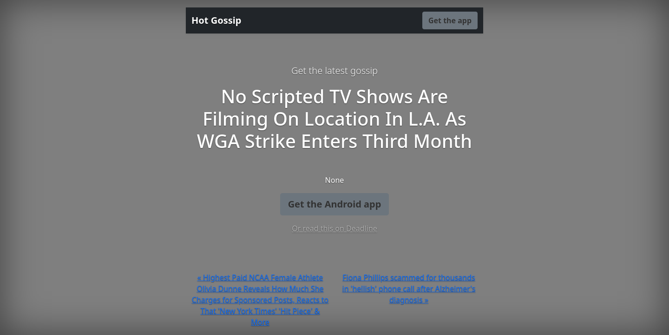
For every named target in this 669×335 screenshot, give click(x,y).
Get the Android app (334, 204)
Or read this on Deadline (334, 228)
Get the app (450, 20)
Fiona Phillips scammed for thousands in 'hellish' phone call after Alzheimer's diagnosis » (409, 288)
